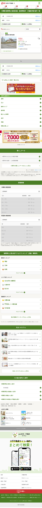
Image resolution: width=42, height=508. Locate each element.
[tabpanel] (21, 137)
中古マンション (25, 478)
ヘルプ (20, 500)
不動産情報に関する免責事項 (11, 497)
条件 (2, 118)
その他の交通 (20, 46)
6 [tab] (24, 144)
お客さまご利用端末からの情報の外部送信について (19, 495)
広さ (2, 102)
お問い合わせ (24, 500)
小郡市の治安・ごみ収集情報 (10, 160)
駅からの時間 (4, 114)
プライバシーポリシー (14, 500)
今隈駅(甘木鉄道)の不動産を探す (10, 399)
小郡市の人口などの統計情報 (10, 156)
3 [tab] (20, 144)
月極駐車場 (24, 474)
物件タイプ (4, 106)
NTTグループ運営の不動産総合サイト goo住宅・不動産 (10, 0)
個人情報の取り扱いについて (23, 497)
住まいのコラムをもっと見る (21, 371)
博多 (4, 261)
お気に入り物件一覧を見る (10, 80)
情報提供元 (3, 497)
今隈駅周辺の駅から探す (8, 384)
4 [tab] (21, 144)
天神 (4, 265)
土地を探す (3, 484)
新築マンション (4, 478)
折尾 (4, 269)
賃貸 (2, 474)
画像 (2, 122)
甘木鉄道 (6, 308)
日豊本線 (6, 300)
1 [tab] (17, 144)
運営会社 (30, 500)
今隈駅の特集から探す (7, 395)
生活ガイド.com (38, 170)
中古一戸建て (25, 481)
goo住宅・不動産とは (5, 495)
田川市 (5, 288)
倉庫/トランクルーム (26, 487)
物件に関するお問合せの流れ (35, 495)
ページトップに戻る (21, 428)
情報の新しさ (4, 126)
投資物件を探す (25, 484)
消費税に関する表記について (35, 497)
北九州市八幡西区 (9, 281)
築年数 (3, 110)
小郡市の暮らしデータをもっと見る (21, 165)
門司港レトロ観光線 (9, 304)
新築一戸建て (4, 481)
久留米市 (6, 285)
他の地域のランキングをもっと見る (21, 317)
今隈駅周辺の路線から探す (8, 391)
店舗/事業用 (3, 487)
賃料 (2, 99)
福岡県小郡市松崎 (9, 35)
